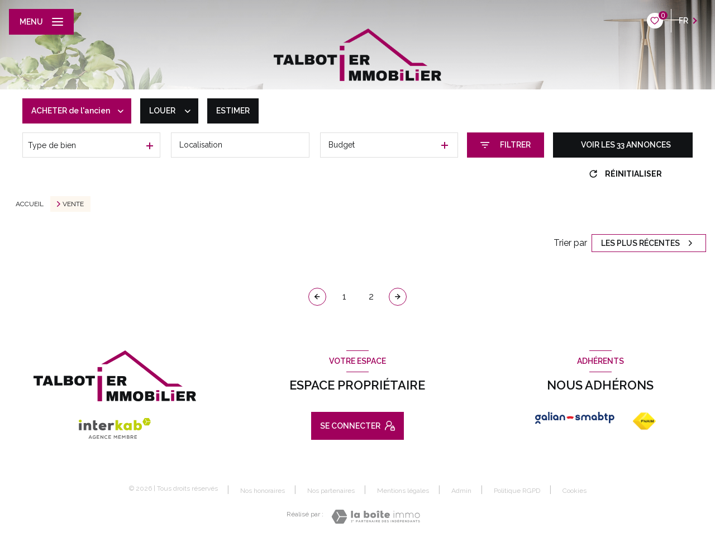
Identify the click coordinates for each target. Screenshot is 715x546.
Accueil (30, 204)
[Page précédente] (317, 296)
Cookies (575, 491)
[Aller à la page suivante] (397, 296)
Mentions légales (403, 491)
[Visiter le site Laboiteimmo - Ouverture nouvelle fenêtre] (375, 517)
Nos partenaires (331, 491)
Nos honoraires (262, 491)
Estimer (233, 110)
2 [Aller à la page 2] (371, 296)
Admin (461, 491)
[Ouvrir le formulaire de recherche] (505, 145)
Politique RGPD (517, 491)
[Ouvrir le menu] (41, 22)
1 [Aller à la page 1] (344, 296)
